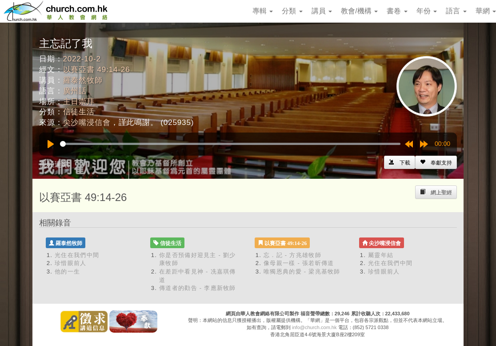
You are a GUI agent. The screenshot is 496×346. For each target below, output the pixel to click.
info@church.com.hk (314, 327)
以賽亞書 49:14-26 (96, 69)
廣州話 (75, 91)
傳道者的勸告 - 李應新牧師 (197, 288)
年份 (426, 11)
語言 (456, 11)
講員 (322, 11)
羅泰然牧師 (83, 80)
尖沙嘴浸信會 (87, 122)
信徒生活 (79, 112)
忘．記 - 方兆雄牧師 (292, 255)
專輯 (262, 11)
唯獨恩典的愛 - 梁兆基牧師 (302, 271)
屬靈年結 (380, 255)
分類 (292, 11)
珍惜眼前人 (71, 263)
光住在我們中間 (77, 255)
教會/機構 (359, 11)
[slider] (230, 144)
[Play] (51, 144)
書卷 (397, 11)
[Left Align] (436, 162)
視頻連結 (54, 164)
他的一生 (67, 271)
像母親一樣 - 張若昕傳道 (299, 263)
